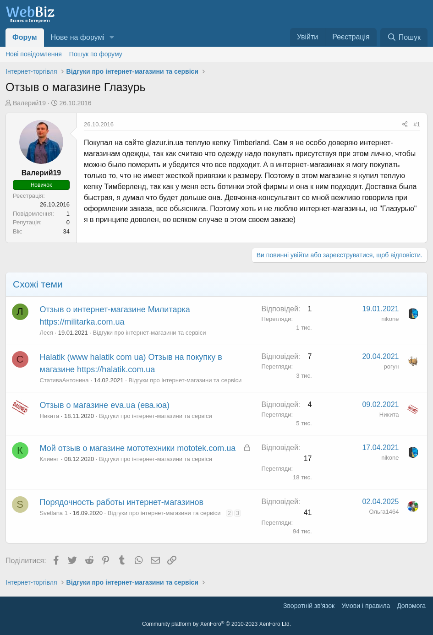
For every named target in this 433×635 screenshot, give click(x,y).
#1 (417, 124)
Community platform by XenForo (216, 624)
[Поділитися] (405, 124)
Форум (24, 37)
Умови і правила (365, 605)
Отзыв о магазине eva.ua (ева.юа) (105, 405)
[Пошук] (404, 37)
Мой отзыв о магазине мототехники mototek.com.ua (138, 448)
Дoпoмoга (411, 605)
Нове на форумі (77, 37)
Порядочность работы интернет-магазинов (122, 502)
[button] (112, 37)
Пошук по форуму (95, 54)
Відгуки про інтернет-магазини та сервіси (149, 332)
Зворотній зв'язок (308, 605)
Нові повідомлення (33, 54)
